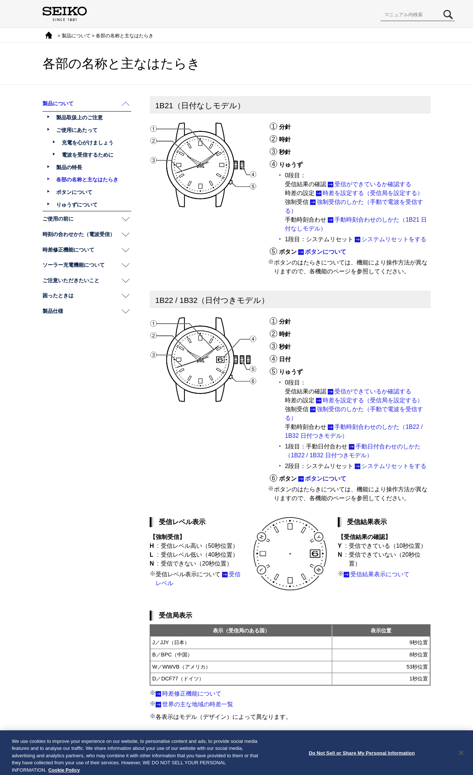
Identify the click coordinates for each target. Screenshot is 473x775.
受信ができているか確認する (372, 184)
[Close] (461, 760)
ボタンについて (325, 252)
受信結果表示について (379, 574)
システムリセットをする (393, 239)
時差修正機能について (191, 693)
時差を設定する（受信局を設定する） (373, 193)
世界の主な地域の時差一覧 (197, 704)
